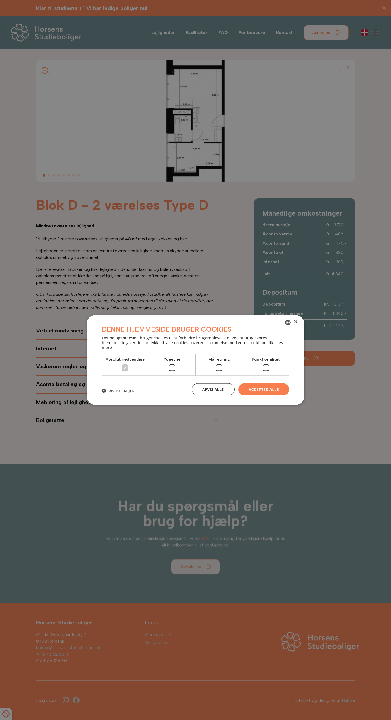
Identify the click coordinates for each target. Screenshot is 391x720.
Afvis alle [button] (213, 389)
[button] (118, 390)
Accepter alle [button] (264, 389)
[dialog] (195, 360)
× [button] (295, 322)
